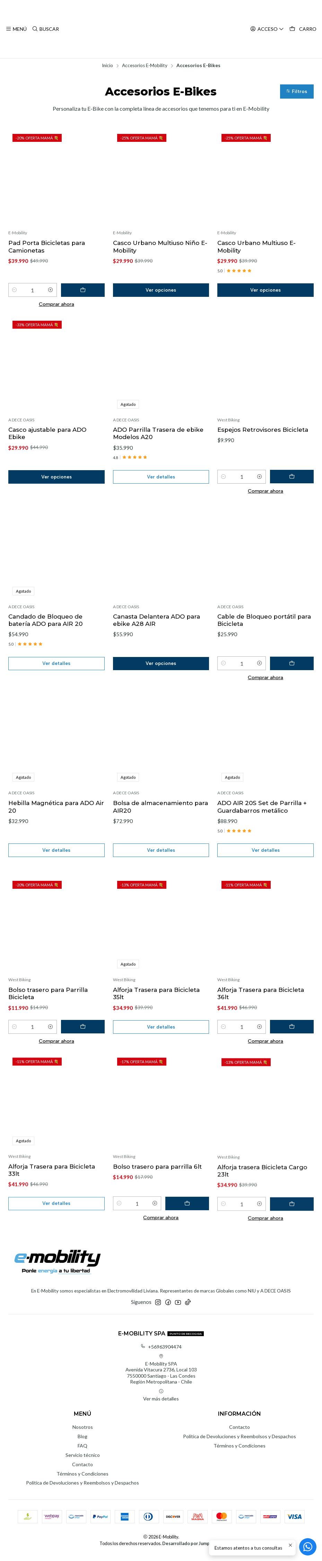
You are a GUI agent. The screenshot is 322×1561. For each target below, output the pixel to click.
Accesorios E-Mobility (144, 65)
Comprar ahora (56, 305)
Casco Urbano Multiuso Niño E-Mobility (157, 247)
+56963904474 (161, 1352)
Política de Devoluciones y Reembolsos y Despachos (82, 1488)
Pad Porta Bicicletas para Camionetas (47, 247)
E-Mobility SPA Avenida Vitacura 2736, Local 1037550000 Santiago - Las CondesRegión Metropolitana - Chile (161, 1374)
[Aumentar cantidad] (63, 291)
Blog (82, 1442)
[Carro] (303, 29)
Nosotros (82, 1433)
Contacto (82, 1470)
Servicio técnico (83, 1460)
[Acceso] (267, 29)
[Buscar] (45, 29)
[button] (297, 91)
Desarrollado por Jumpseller (192, 1549)
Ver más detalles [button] (161, 1401)
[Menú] (16, 29)
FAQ (82, 1451)
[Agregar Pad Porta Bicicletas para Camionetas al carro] (89, 292)
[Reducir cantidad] (14, 291)
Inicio (107, 65)
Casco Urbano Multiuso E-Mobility (257, 247)
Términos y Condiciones (82, 1479)
